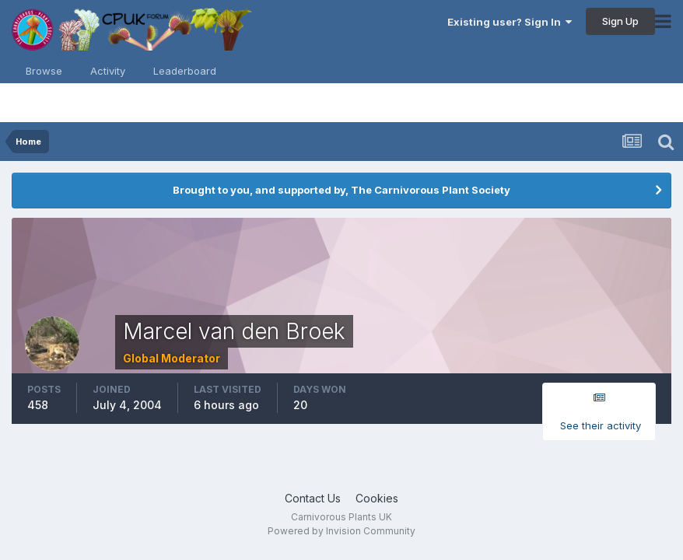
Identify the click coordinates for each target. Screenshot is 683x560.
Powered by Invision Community (341, 531)
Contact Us (313, 498)
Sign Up (620, 21)
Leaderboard (184, 71)
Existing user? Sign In (509, 22)
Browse (44, 71)
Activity (107, 71)
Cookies (377, 498)
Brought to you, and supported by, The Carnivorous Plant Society (341, 190)
